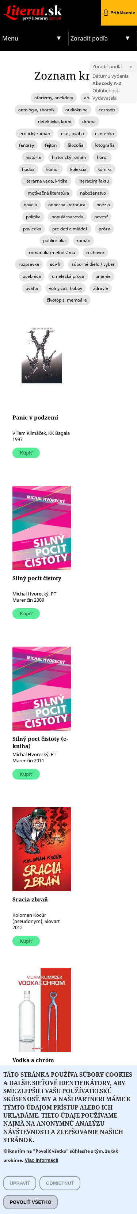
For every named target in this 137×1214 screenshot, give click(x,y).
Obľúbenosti (105, 90)
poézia (103, 205)
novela (30, 205)
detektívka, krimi (54, 121)
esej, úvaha (72, 133)
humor (52, 169)
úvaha (32, 288)
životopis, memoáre (67, 300)
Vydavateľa (104, 98)
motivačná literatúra (48, 193)
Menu (10, 38)
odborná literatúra (66, 205)
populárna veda (67, 217)
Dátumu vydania (110, 76)
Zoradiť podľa (89, 38)
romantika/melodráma (52, 252)
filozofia (76, 145)
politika (33, 217)
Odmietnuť (60, 1183)
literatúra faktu (94, 181)
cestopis (107, 110)
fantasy (26, 145)
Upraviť (19, 1183)
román (83, 240)
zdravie (100, 288)
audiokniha (76, 110)
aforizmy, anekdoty (53, 98)
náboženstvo (93, 193)
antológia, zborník (36, 110)
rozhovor (95, 252)
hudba (28, 169)
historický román (69, 157)
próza (104, 229)
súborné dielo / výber (93, 264)
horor (102, 157)
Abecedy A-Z (107, 83)
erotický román (34, 133)
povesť (101, 217)
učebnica (32, 276)
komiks (105, 169)
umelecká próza (68, 276)
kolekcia (78, 169)
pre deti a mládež (70, 229)
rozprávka (29, 264)
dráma (89, 121)
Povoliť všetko (30, 1202)
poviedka (32, 229)
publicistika (54, 240)
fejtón (51, 145)
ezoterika (104, 133)
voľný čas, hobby (65, 288)
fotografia (105, 145)
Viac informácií (41, 1160)
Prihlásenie (122, 12)
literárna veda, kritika (46, 181)
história (33, 157)
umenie (103, 276)
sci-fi (55, 264)
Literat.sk (34, 7)
